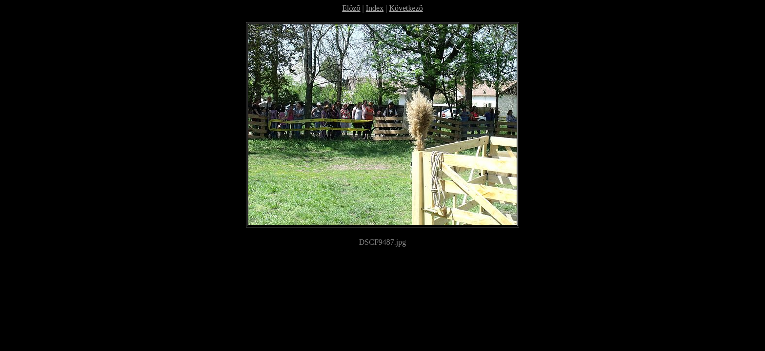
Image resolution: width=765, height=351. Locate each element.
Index (374, 8)
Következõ (406, 8)
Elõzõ (351, 8)
